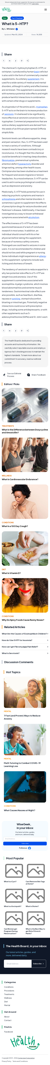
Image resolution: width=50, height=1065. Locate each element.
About (6, 1016)
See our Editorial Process (12, 374)
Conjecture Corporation (26, 1058)
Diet (4, 569)
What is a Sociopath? (12, 906)
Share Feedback (36, 375)
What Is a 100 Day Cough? (15, 526)
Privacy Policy (6, 1061)
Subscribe (25, 843)
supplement (33, 79)
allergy (42, 256)
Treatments (8, 426)
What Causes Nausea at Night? (19, 810)
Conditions (8, 522)
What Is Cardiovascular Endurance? (20, 479)
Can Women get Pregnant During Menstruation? (11, 931)
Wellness (7, 475)
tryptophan (41, 106)
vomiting (16, 298)
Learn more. (35, 3)
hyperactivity (24, 164)
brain (36, 71)
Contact (7, 1020)
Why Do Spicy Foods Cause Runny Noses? (23, 620)
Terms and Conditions (20, 1061)
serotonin (9, 114)
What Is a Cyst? (10, 881)
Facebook (8, 1032)
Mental (7, 711)
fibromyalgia (8, 160)
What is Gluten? (32, 906)
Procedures (9, 990)
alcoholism (33, 217)
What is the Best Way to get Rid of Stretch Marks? (35, 931)
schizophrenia (9, 199)
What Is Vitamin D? (11, 573)
